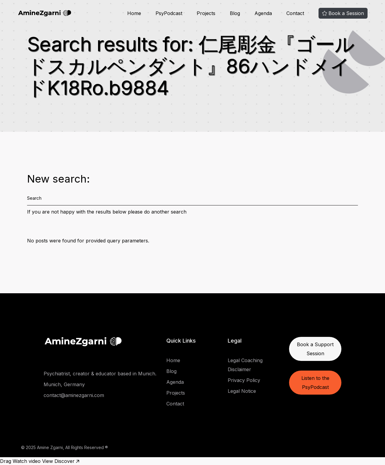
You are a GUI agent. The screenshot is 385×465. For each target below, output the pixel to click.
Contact (175, 404)
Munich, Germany (64, 384)
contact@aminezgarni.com (74, 395)
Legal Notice (242, 391)
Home (173, 360)
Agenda (175, 382)
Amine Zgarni (50, 447)
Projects (175, 393)
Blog (171, 371)
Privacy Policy (244, 380)
